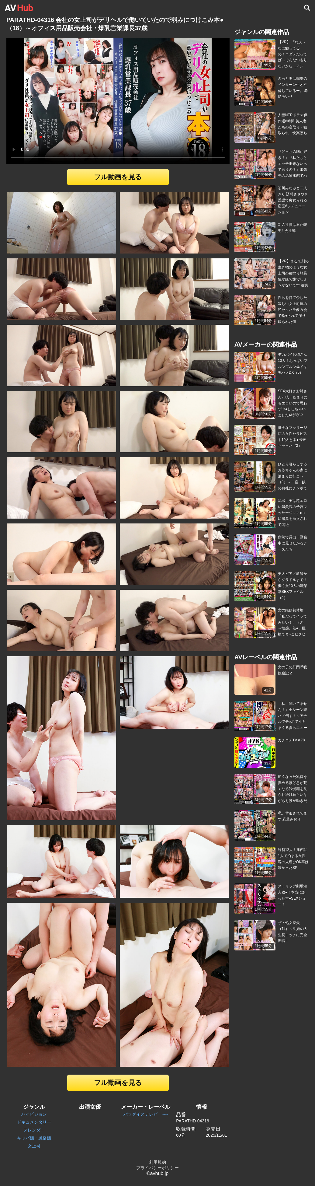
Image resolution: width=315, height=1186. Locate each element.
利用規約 (157, 1162)
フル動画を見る (118, 177)
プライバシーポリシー (157, 1167)
